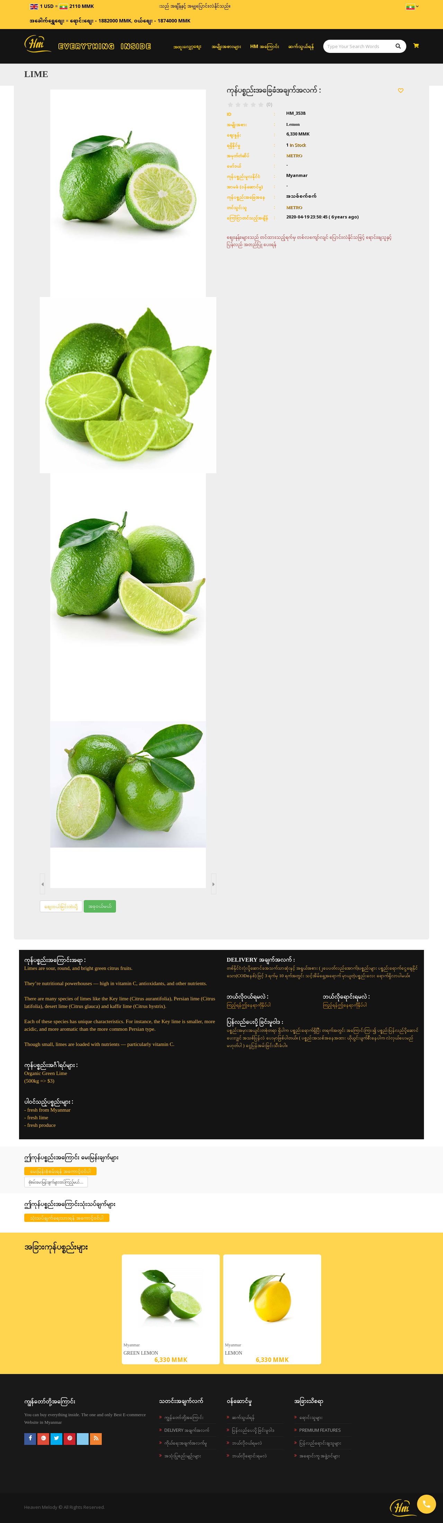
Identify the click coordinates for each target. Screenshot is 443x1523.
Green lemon (141, 1353)
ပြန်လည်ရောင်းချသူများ (320, 1443)
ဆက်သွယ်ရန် (301, 46)
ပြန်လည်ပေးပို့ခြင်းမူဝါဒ (253, 1430)
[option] (171, 1309)
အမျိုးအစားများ (226, 46)
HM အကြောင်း (264, 46)
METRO (294, 155)
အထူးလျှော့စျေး (187, 46)
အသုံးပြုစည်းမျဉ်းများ (182, 1455)
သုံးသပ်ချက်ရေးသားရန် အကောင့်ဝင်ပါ (66, 1217)
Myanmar (132, 1345)
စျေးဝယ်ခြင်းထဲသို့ (61, 906)
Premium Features (320, 1430)
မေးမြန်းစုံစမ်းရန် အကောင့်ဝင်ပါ (60, 1171)
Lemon (233, 1353)
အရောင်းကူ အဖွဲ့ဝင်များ (319, 1455)
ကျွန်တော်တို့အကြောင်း (184, 1417)
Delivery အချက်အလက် (186, 1430)
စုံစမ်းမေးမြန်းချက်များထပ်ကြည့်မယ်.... (56, 1182)
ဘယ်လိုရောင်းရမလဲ (249, 1455)
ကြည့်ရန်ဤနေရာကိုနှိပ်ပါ (249, 1005)
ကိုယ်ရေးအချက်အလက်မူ (185, 1443)
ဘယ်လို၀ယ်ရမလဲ (247, 1443)
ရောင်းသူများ (311, 1417)
